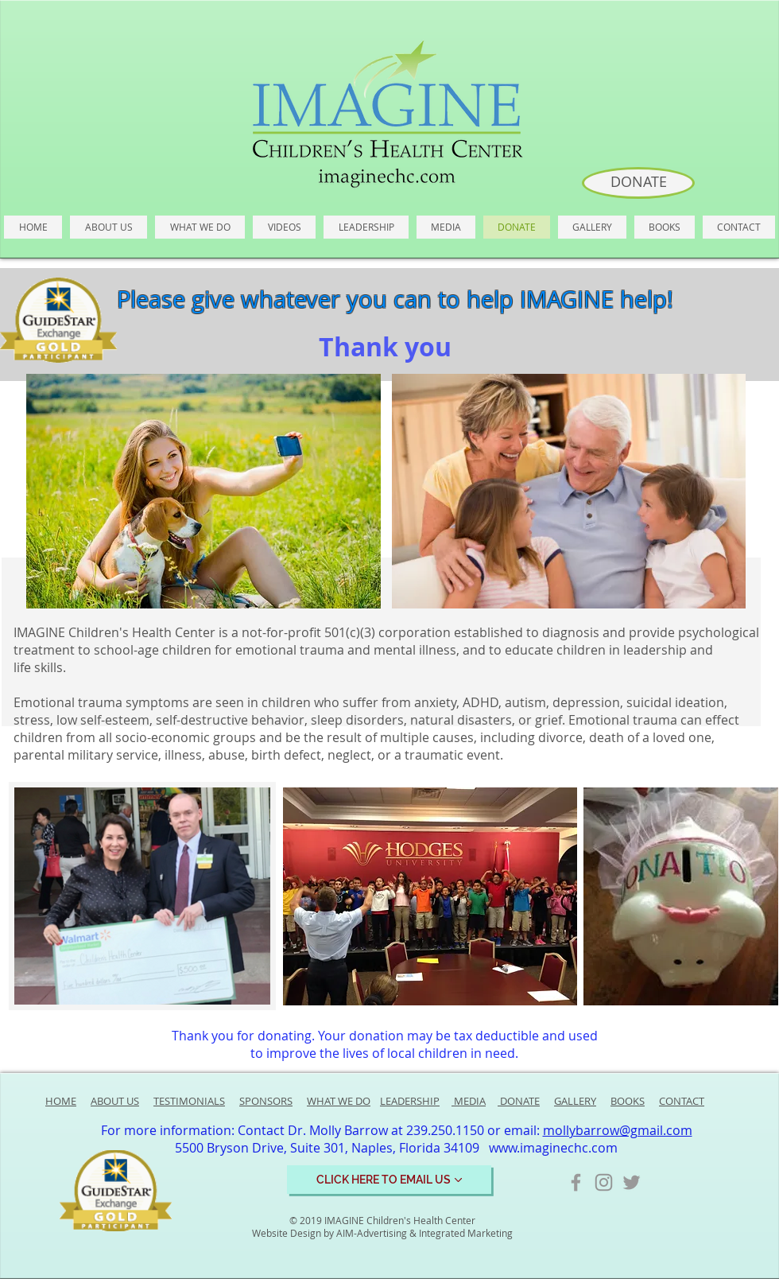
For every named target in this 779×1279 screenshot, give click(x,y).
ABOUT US (115, 1101)
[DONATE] (638, 183)
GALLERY (575, 1101)
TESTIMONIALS (189, 1101)
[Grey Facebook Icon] (575, 1182)
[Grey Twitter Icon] (631, 1182)
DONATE (519, 1101)
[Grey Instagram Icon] (603, 1182)
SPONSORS (266, 1101)
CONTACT (681, 1101)
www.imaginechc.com (553, 1148)
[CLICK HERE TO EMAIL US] (389, 1179)
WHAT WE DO (338, 1101)
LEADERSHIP (410, 1101)
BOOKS (627, 1101)
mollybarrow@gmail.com (617, 1130)
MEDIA (469, 1101)
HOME (60, 1101)
